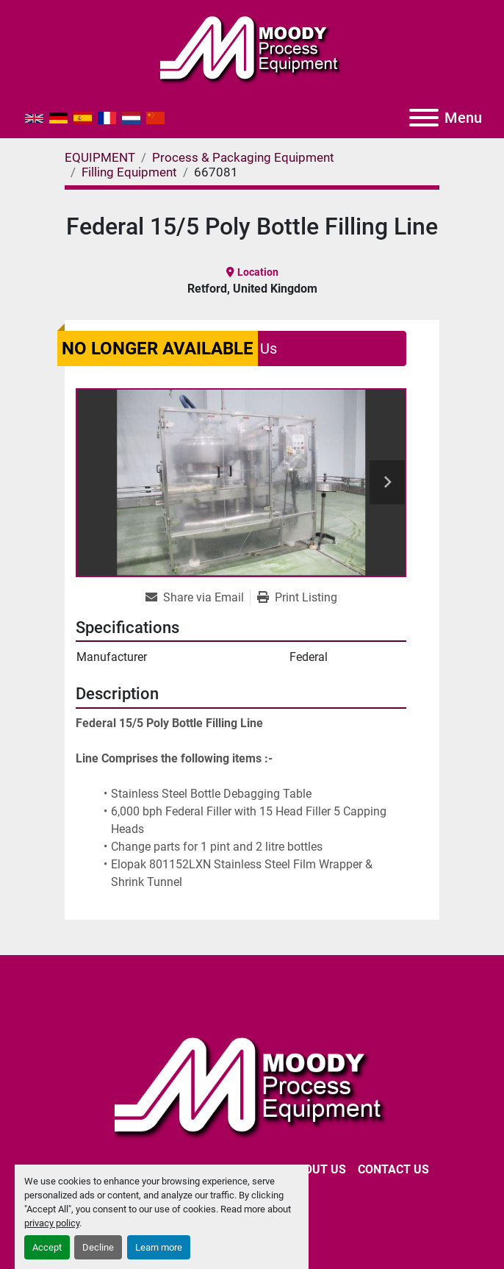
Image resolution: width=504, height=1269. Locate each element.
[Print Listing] (297, 597)
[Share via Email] (198, 597)
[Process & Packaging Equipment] (243, 157)
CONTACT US (393, 1169)
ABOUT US (317, 1169)
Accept (47, 1247)
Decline (98, 1247)
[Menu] (424, 117)
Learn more (158, 1247)
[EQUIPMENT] (100, 157)
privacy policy (51, 1223)
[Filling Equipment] (129, 172)
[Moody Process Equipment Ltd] (252, 1085)
